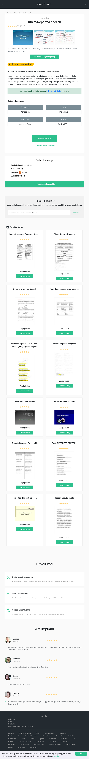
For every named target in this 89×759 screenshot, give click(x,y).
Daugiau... (57, 756)
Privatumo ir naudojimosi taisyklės (20, 726)
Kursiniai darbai (13, 736)
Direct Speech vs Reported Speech (25, 234)
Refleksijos (21, 747)
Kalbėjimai (11, 744)
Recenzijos (12, 739)
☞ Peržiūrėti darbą (53, 91)
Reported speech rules (25, 401)
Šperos (23, 739)
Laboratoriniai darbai (31, 736)
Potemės (64, 741)
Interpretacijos (49, 733)
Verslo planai (24, 744)
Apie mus (11, 719)
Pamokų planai (71, 744)
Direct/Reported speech (22, 13)
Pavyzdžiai (59, 736)
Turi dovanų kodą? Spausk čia (44, 145)
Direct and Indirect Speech (25, 289)
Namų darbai (47, 736)
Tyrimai (42, 739)
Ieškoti (76, 213)
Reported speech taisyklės (64, 344)
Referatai (64, 739)
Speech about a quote (64, 498)
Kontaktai (11, 724)
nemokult (44, 4)
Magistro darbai (39, 744)
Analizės (11, 733)
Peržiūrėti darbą (44, 139)
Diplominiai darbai (25, 733)
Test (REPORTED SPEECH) (64, 443)
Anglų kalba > (9, 13)
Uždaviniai (52, 739)
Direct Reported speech (64, 234)
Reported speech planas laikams (64, 289)
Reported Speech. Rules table (25, 443)
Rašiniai (71, 736)
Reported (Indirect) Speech (25, 498)
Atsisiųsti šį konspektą (44, 57)
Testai (33, 739)
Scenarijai (33, 747)
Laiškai (10, 741)
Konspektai (25, 112)
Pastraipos (52, 741)
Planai (10, 747)
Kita (74, 739)
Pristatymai (40, 741)
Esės (37, 733)
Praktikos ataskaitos (25, 741)
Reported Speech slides (64, 401)
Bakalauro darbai (55, 744)
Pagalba (11, 721)
